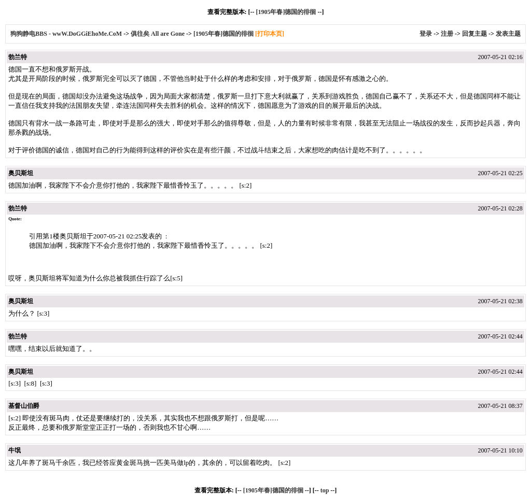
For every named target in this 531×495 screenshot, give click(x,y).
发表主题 (508, 33)
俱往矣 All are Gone (158, 33)
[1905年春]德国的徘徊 (286, 12)
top (324, 490)
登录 (426, 33)
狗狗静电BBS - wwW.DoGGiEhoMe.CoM (66, 33)
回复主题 (474, 33)
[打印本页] (269, 33)
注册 (447, 33)
